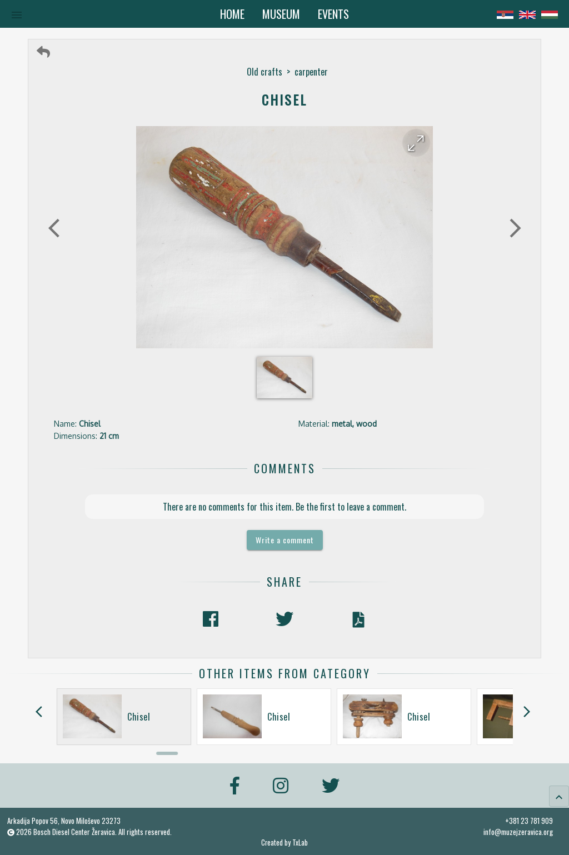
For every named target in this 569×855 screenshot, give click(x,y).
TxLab (300, 842)
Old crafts (264, 71)
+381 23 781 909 (529, 820)
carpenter (311, 71)
